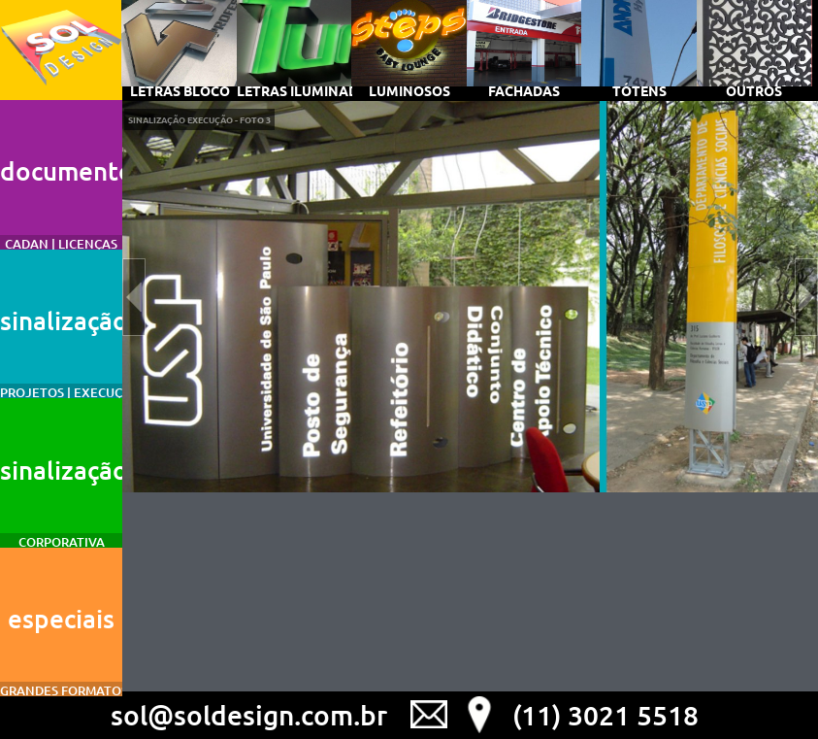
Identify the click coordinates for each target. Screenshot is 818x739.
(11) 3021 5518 (605, 714)
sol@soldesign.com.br (249, 714)
